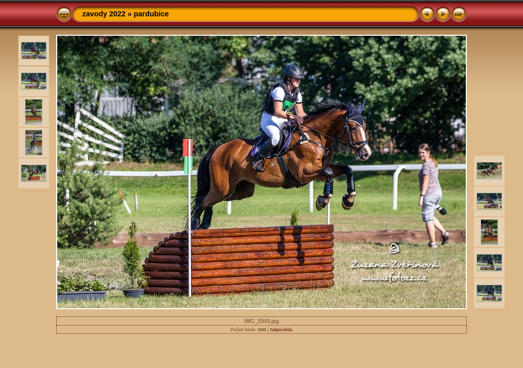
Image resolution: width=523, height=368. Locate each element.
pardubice (151, 14)
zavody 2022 (104, 14)
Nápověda (281, 329)
